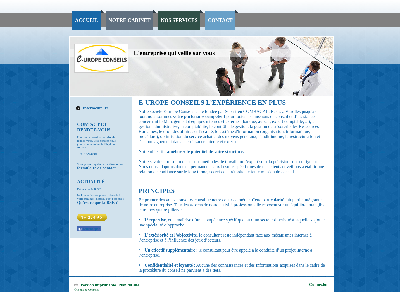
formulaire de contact (96, 168)
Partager (89, 228)
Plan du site (128, 285)
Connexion (318, 284)
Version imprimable (95, 285)
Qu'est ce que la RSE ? (97, 202)
